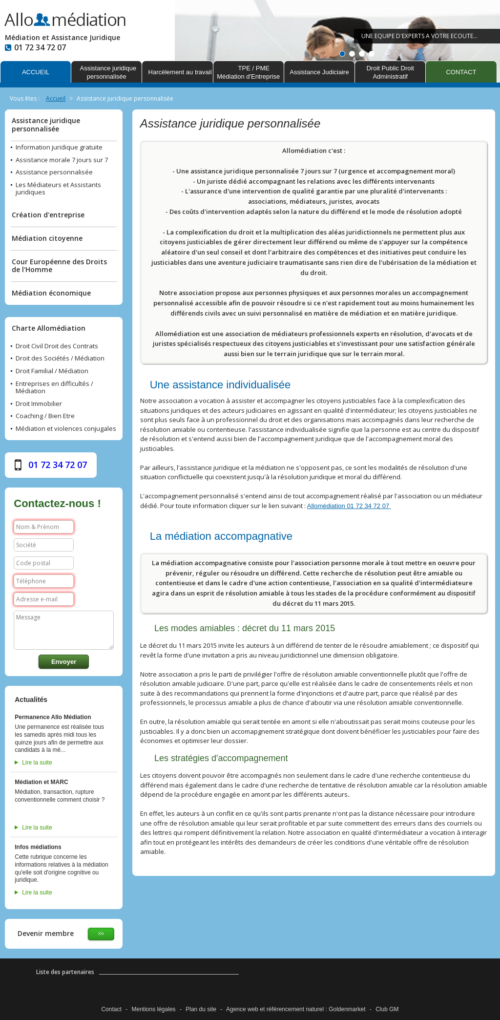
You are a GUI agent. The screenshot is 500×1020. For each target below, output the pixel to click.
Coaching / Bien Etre (45, 416)
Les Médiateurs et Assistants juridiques (58, 188)
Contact (111, 1009)
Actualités (31, 699)
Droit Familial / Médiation (52, 371)
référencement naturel (295, 1009)
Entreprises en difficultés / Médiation (54, 387)
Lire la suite (37, 762)
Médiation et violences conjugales (66, 429)
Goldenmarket (347, 1009)
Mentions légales (154, 1009)
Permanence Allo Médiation (53, 717)
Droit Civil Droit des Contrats (57, 346)
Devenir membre (46, 933)
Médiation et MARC (41, 782)
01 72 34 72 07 (57, 464)
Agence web (242, 1009)
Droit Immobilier (39, 404)
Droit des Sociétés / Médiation (60, 358)
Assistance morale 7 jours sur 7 (62, 160)
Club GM (386, 1009)
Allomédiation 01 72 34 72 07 (349, 506)
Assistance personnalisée (54, 172)
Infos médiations (38, 847)
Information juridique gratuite (59, 147)
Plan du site (201, 1009)
